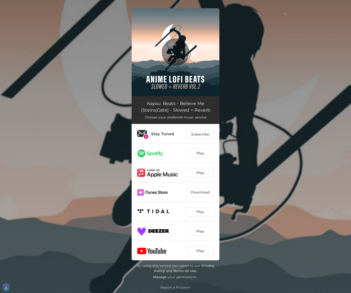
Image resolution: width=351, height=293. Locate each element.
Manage (159, 277)
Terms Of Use (184, 271)
